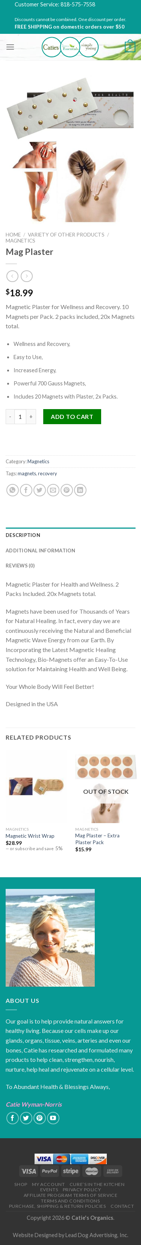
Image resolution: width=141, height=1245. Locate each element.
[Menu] (10, 47)
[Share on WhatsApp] (12, 490)
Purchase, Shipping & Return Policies (57, 1206)
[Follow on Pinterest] (39, 1118)
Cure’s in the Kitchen (97, 1184)
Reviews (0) (20, 566)
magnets (27, 473)
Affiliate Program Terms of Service (71, 1195)
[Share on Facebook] (26, 490)
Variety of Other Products (66, 235)
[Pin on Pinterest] (67, 490)
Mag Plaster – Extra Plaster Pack (97, 839)
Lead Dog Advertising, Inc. (96, 1235)
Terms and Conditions (70, 1201)
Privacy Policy (82, 1189)
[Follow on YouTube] (53, 1118)
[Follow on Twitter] (26, 1118)
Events (49, 1189)
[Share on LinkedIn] (80, 490)
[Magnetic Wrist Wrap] (36, 786)
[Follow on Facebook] (12, 1118)
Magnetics (20, 241)
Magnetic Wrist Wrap (30, 836)
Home (13, 235)
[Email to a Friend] (53, 490)
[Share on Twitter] (39, 490)
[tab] (70, 535)
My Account (48, 1184)
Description (23, 535)
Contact (122, 1206)
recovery (47, 473)
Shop (20, 1184)
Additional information (41, 550)
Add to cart (72, 416)
